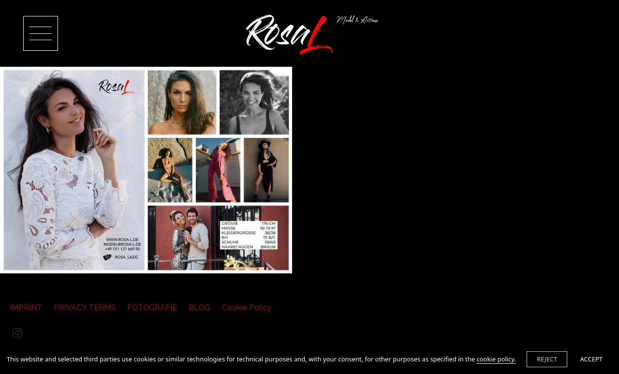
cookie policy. (496, 359)
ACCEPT (591, 359)
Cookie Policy (246, 307)
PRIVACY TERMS (85, 307)
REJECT (547, 359)
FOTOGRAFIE (152, 307)
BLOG (199, 307)
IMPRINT (26, 307)
